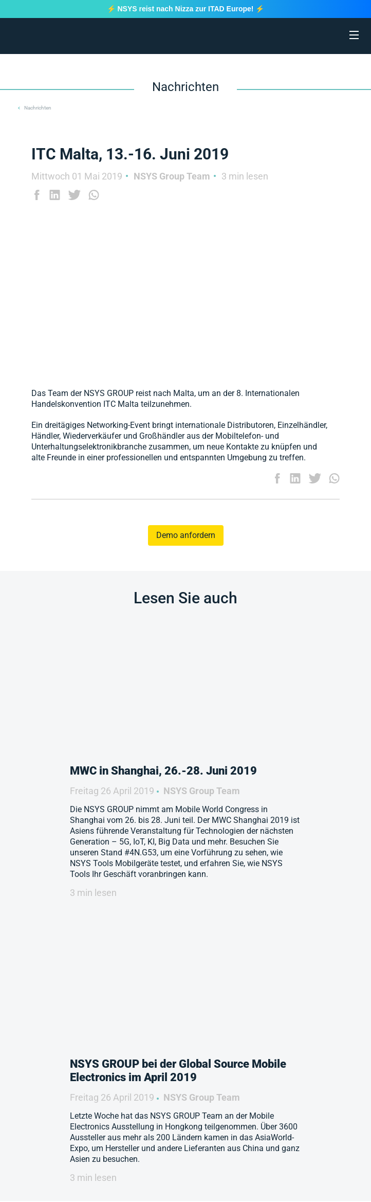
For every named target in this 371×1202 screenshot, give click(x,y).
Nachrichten (37, 108)
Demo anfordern (185, 535)
